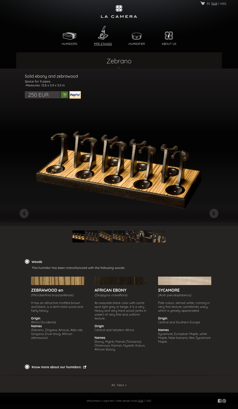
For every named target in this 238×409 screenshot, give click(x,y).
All (113, 385)
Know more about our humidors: (57, 367)
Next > (122, 385)
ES (208, 3)
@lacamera (93, 400)
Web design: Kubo (127, 400)
